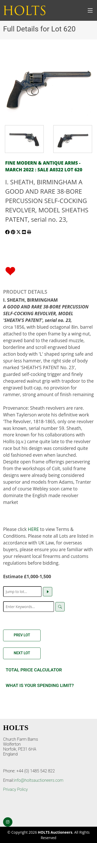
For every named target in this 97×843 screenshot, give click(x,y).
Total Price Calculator (34, 669)
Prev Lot (22, 635)
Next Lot (22, 653)
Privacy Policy (15, 789)
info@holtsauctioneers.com (38, 780)
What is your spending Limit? (40, 685)
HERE (33, 529)
